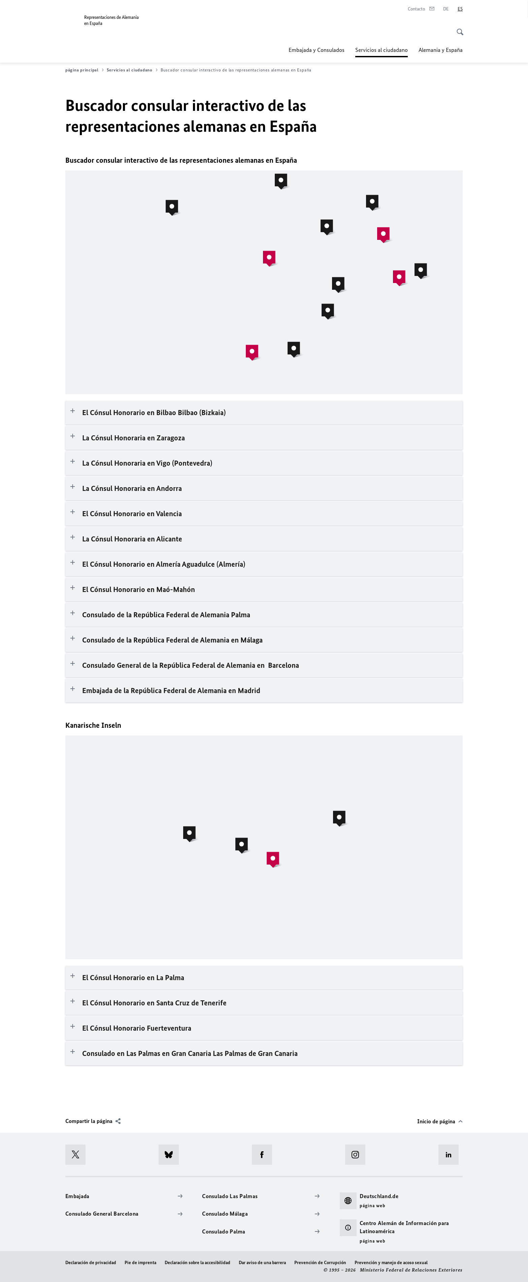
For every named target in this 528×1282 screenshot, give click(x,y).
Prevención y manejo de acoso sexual (391, 1262)
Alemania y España (441, 49)
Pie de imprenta (140, 1262)
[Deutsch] (446, 9)
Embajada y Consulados (316, 49)
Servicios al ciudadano (381, 49)
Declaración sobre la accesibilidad (197, 1262)
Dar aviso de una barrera (262, 1262)
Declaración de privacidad (90, 1262)
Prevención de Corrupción (320, 1262)
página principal (84, 70)
